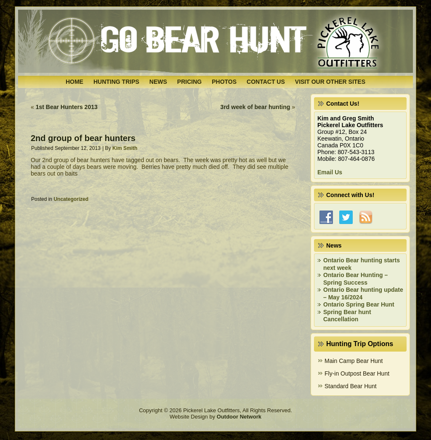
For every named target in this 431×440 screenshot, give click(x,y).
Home (74, 81)
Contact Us (266, 81)
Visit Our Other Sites (330, 81)
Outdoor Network (239, 416)
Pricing (189, 81)
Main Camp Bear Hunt (354, 360)
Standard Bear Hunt (351, 386)
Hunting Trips (116, 81)
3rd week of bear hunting (255, 107)
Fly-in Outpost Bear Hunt (357, 373)
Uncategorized (70, 199)
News (158, 81)
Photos (224, 81)
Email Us (329, 172)
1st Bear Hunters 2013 (67, 107)
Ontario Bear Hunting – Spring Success (355, 279)
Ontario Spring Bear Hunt (358, 304)
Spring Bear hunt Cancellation (347, 316)
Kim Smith (124, 148)
